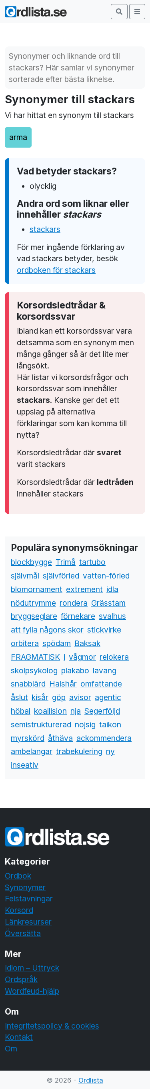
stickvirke (104, 630)
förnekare (78, 616)
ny (110, 751)
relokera (114, 657)
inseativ (24, 765)
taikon (110, 724)
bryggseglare (34, 616)
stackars (45, 229)
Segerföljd (102, 711)
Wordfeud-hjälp (32, 991)
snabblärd (28, 684)
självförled (61, 576)
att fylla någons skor (47, 630)
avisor (80, 697)
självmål (25, 576)
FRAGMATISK (35, 657)
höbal (20, 711)
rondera (74, 603)
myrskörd (27, 738)
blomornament (36, 589)
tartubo (92, 562)
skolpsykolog (34, 670)
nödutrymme (33, 603)
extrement (84, 589)
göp (59, 697)
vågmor (82, 657)
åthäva (60, 738)
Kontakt (19, 1037)
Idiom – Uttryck (32, 968)
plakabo (75, 670)
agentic (108, 697)
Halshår (63, 684)
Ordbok (18, 876)
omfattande (101, 684)
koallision (50, 711)
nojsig (85, 724)
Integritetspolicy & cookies (52, 1026)
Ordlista (90, 1080)
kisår (40, 697)
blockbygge (31, 562)
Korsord (19, 910)
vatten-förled (106, 576)
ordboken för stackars (56, 270)
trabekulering (79, 751)
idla (112, 589)
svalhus (112, 616)
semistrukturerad (41, 724)
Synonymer (25, 887)
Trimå (66, 562)
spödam (56, 643)
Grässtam (108, 603)
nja (75, 711)
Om (11, 1048)
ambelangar (31, 751)
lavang (104, 670)
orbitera (25, 643)
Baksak (87, 643)
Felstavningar (29, 898)
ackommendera (104, 738)
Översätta (23, 933)
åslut (19, 697)
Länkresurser (28, 922)
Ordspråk (21, 979)
